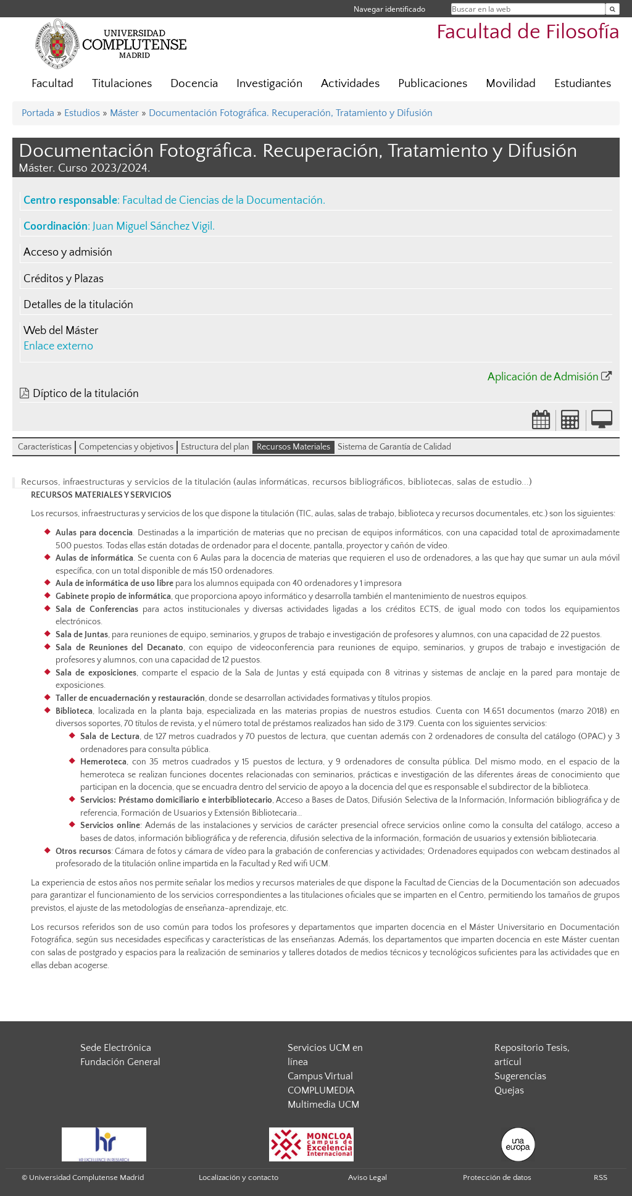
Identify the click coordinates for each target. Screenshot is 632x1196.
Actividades (350, 83)
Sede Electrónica (115, 1047)
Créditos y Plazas (63, 279)
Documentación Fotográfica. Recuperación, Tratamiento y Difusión (291, 113)
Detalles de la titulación (78, 305)
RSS (600, 1177)
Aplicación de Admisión (543, 377)
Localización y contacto (238, 1177)
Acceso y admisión (67, 252)
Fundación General (120, 1062)
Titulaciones (122, 83)
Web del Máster (60, 331)
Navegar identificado (389, 9)
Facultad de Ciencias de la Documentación (222, 200)
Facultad (52, 83)
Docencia (194, 83)
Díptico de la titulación (86, 394)
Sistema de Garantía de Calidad (394, 447)
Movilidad (511, 83)
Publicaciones (432, 83)
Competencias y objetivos (126, 447)
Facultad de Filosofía (528, 32)
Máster (124, 113)
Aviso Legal (367, 1177)
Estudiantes (582, 83)
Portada (38, 113)
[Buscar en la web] (612, 9)
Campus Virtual (320, 1076)
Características (45, 447)
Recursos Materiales (293, 447)
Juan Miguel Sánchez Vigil (152, 226)
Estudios (82, 113)
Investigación (269, 83)
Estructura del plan (215, 447)
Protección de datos (497, 1177)
